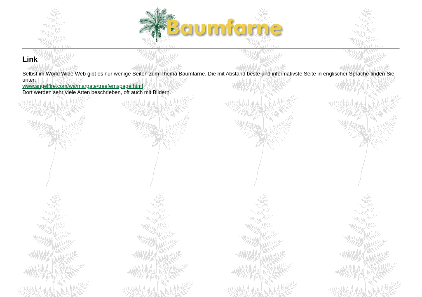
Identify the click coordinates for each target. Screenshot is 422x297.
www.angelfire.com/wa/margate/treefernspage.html (82, 86)
